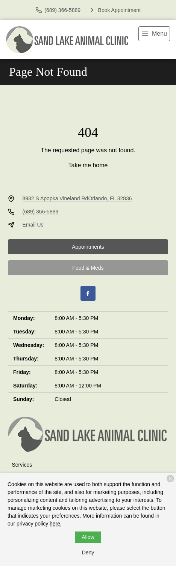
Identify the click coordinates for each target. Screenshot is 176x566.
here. (56, 524)
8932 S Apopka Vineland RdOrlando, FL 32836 (77, 198)
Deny (88, 552)
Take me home (88, 165)
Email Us (33, 225)
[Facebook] (88, 293)
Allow (88, 537)
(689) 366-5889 (41, 212)
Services (22, 465)
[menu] (154, 33)
